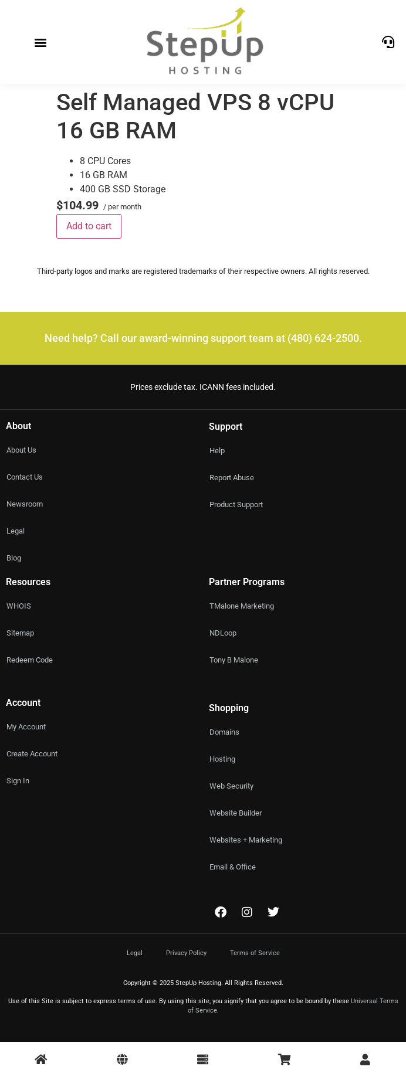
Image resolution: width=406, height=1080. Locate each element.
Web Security (231, 786)
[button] (40, 42)
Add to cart (88, 226)
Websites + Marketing (245, 840)
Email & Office (232, 866)
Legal (135, 953)
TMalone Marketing (241, 606)
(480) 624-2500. (324, 338)
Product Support (236, 504)
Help (217, 450)
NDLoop (222, 633)
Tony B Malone (233, 660)
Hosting (222, 759)
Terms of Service (255, 953)
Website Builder (235, 813)
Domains (224, 732)
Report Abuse (231, 477)
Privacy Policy (186, 953)
